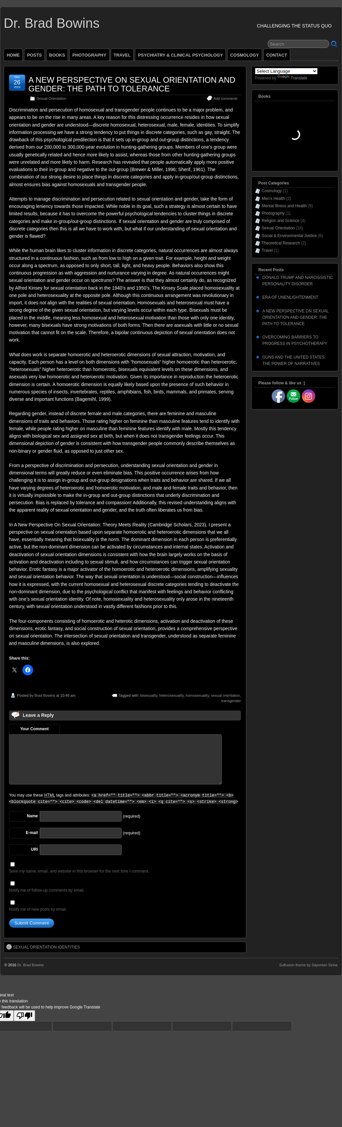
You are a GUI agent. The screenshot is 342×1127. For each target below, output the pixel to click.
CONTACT (276, 55)
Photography (273, 213)
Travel (267, 250)
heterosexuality (171, 695)
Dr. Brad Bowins (51, 23)
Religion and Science (281, 220)
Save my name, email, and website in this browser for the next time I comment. (79, 871)
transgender (231, 701)
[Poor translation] (24, 1015)
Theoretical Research (281, 243)
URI (34, 849)
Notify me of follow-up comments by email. (46, 890)
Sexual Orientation (51, 98)
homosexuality (197, 695)
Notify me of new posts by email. (38, 909)
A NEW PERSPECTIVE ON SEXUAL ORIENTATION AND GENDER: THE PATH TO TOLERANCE (131, 84)
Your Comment (34, 729)
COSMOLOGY (244, 55)
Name (32, 816)
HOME (13, 55)
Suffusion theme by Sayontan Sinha (308, 965)
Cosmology (272, 191)
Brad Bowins (44, 695)
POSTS (34, 55)
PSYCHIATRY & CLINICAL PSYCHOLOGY (180, 55)
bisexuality (148, 695)
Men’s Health (273, 198)
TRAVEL (122, 55)
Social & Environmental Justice (289, 235)
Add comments (225, 98)
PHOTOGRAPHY (89, 55)
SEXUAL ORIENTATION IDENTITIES (43, 947)
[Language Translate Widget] (286, 71)
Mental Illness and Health (284, 206)
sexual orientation (225, 695)
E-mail (32, 832)
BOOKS (57, 55)
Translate (292, 78)
